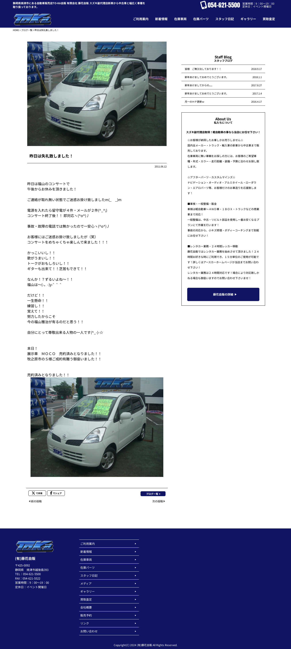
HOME (16, 30)
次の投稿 (157, 501)
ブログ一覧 (26, 30)
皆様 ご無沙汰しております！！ (203, 69)
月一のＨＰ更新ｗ (194, 101)
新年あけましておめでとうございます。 (206, 77)
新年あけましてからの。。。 (199, 85)
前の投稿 (36, 501)
